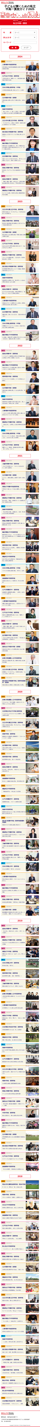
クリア (26, 48)
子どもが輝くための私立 (20, 8)
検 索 (14, 48)
